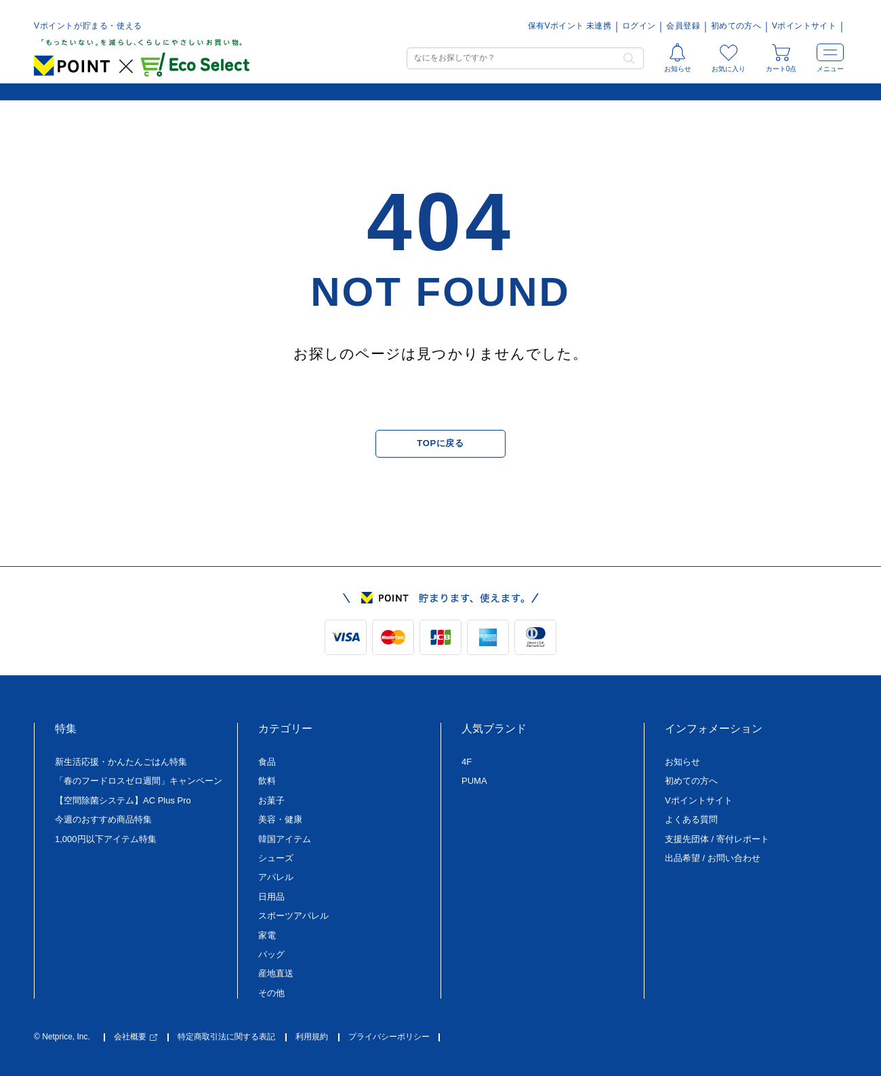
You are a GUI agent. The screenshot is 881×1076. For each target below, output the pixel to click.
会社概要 (135, 1037)
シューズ (275, 858)
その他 (271, 993)
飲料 (267, 781)
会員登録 (682, 26)
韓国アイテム (284, 839)
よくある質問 (691, 819)
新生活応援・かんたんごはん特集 (121, 762)
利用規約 (311, 1037)
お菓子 (271, 800)
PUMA (474, 781)
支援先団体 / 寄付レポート (717, 839)
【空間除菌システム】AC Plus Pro (123, 800)
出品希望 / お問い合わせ (712, 858)
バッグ (271, 954)
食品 (267, 762)
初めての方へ (736, 26)
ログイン (638, 26)
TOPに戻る (440, 443)
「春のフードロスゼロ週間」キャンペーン (138, 781)
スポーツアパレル (293, 916)
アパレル (275, 877)
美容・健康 (280, 819)
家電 (267, 935)
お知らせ (682, 762)
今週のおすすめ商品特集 (103, 819)
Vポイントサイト (804, 26)
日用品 (271, 897)
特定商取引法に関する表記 (226, 1037)
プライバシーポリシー (389, 1037)
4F (467, 762)
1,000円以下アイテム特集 (106, 839)
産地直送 (275, 973)
